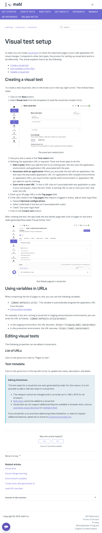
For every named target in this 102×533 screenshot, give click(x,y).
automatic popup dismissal (26, 406)
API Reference (10, 16)
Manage (93, 11)
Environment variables (21, 309)
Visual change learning (16, 472)
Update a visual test (19, 71)
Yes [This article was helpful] (44, 440)
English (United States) (87, 527)
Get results (62, 11)
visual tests (33, 52)
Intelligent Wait (49, 406)
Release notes (30, 16)
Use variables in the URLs (22, 68)
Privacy (95, 521)
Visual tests (32, 27)
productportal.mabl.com (59, 415)
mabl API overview (14, 487)
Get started (9, 11)
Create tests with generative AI (20, 482)
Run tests (45, 11)
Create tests (27, 11)
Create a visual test (19, 65)
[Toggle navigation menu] (92, 5)
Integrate (79, 11)
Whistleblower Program (87, 524)
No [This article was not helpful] (58, 440)
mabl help (9, 27)
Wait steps (18, 400)
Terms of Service (91, 518)
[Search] (78, 27)
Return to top (13, 454)
